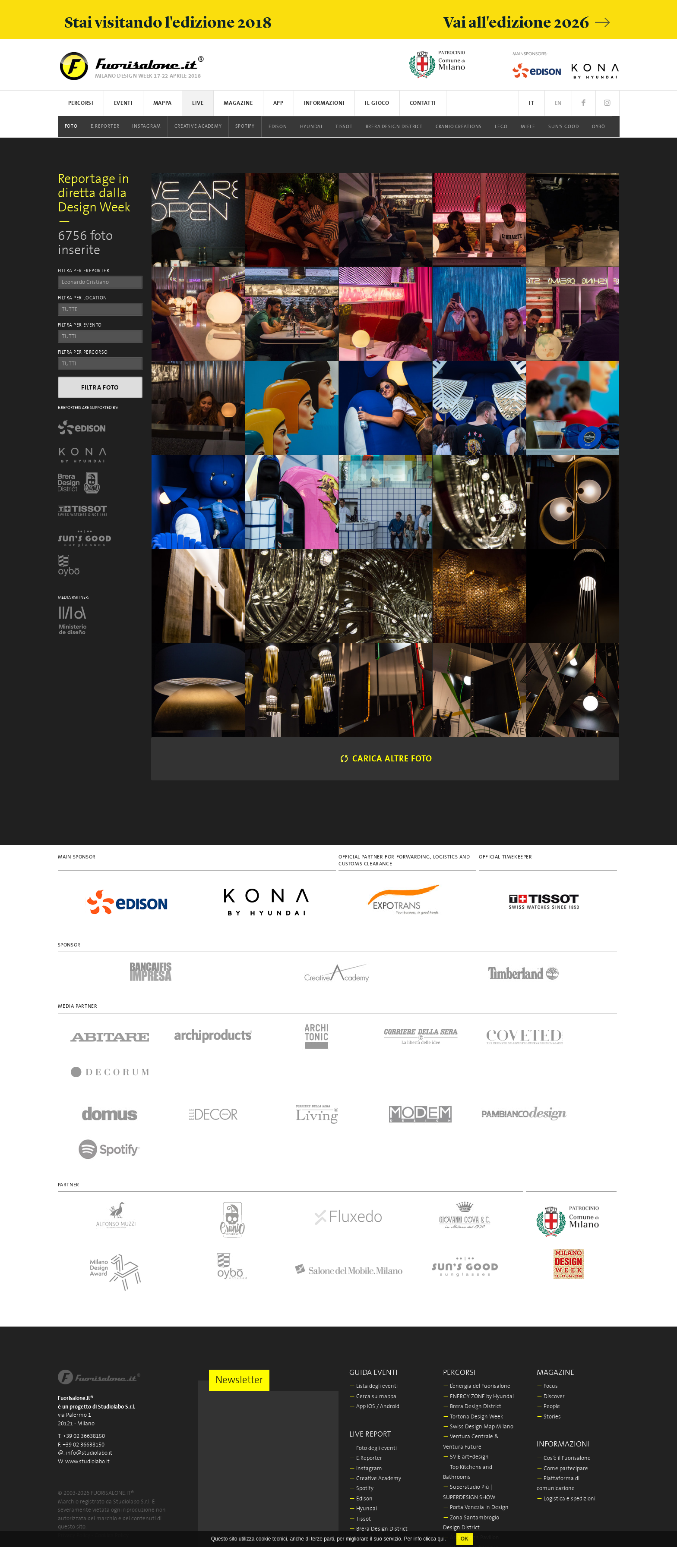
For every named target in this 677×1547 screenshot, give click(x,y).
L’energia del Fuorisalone (476, 1314)
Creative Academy (197, 126)
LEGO (501, 126)
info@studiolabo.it (89, 1381)
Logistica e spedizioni (566, 1427)
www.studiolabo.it (87, 1390)
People (548, 1335)
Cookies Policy (112, 1463)
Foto (71, 126)
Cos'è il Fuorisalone (564, 1386)
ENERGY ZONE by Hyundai (478, 1325)
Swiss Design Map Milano (478, 1355)
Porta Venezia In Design (476, 1436)
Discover (551, 1325)
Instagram (146, 126)
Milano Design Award (473, 1516)
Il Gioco (377, 103)
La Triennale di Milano (473, 1496)
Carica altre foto (385, 759)
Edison (278, 126)
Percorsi (81, 103)
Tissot (344, 126)
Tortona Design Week (473, 1345)
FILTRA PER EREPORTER (84, 271)
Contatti (423, 103)
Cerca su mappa (372, 1325)
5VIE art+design (466, 1385)
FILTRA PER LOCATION (82, 298)
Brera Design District (394, 126)
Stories (549, 1345)
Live (198, 103)
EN (558, 103)
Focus (547, 1314)
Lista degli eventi (373, 1314)
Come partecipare (562, 1397)
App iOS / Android (374, 1335)
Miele (528, 126)
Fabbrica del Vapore (470, 1527)
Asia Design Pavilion (471, 1466)
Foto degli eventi (373, 1377)
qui (441, 1539)
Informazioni (324, 103)
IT (531, 103)
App (278, 103)
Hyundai (311, 126)
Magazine (238, 103)
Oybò (598, 126)
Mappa (162, 103)
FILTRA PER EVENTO (80, 325)
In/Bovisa (457, 1506)
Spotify (245, 126)
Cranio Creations (459, 126)
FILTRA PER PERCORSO (83, 352)
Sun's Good (563, 126)
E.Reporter (105, 126)
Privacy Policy (74, 1463)
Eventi (123, 103)
